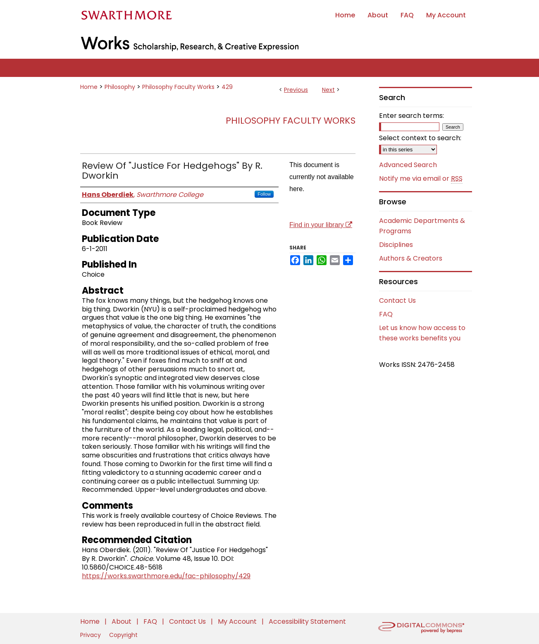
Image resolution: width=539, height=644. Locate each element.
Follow (264, 194)
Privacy (91, 635)
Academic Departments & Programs (422, 226)
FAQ (386, 314)
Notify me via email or (421, 179)
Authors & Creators (410, 258)
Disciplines (396, 244)
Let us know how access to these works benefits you (422, 333)
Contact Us (397, 300)
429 (227, 87)
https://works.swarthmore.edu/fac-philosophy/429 (166, 576)
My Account (238, 621)
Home (89, 87)
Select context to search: (420, 138)
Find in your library (320, 224)
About (122, 621)
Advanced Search (408, 165)
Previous (296, 90)
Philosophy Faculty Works (178, 87)
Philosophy (120, 87)
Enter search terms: (411, 115)
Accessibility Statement (307, 621)
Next (328, 90)
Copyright (123, 635)
